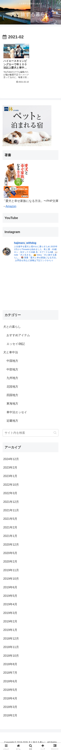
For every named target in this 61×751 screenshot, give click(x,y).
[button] (55, 433)
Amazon (11, 206)
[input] (30, 433)
